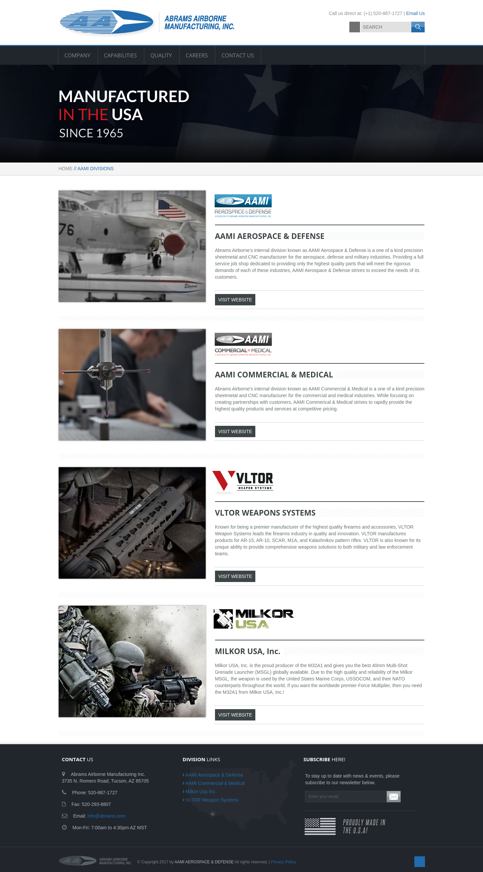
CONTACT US (237, 55)
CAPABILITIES (120, 55)
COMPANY (77, 55)
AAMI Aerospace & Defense (214, 775)
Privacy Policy (283, 862)
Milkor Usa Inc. (201, 791)
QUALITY (161, 55)
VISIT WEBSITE (235, 299)
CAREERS (197, 55)
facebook (354, 27)
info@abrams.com (106, 816)
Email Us (415, 13)
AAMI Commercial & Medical (215, 783)
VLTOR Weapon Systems (212, 800)
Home (66, 168)
